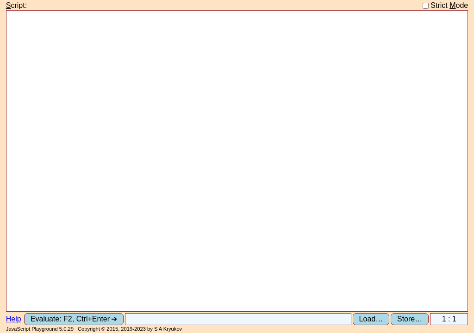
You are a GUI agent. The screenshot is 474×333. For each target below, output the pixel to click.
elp (13, 319)
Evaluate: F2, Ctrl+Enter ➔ (74, 319)
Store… (409, 319)
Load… (371, 319)
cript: (16, 5)
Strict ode (445, 5)
